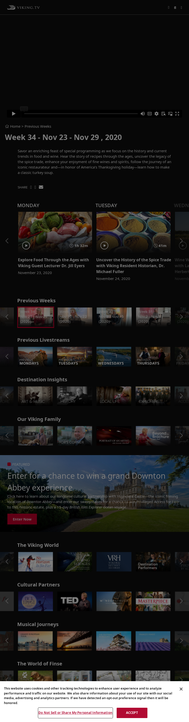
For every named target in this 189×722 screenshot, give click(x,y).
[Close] (181, 689)
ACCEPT (132, 712)
